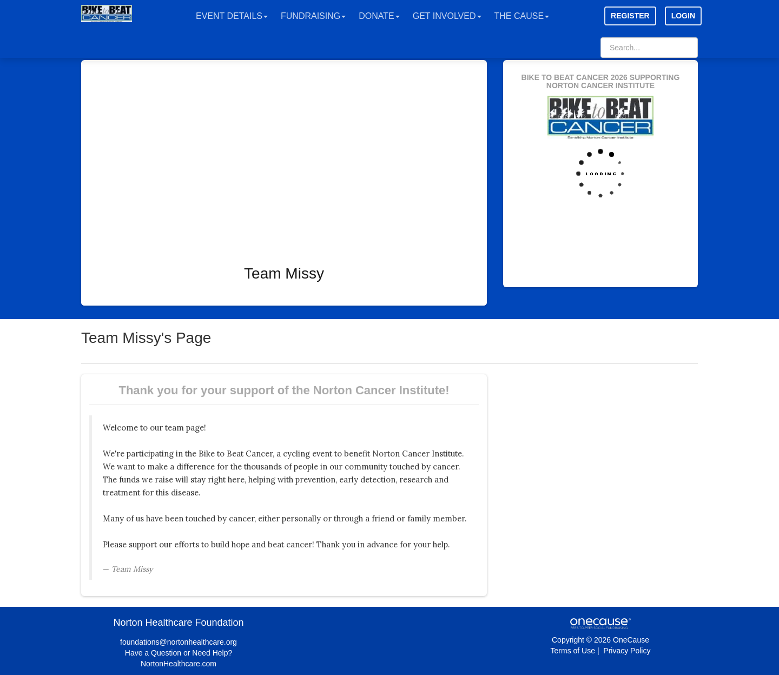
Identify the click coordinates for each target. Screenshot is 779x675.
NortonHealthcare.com (178, 663)
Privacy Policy (626, 650)
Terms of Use (573, 650)
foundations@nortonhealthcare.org (178, 642)
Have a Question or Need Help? (178, 652)
